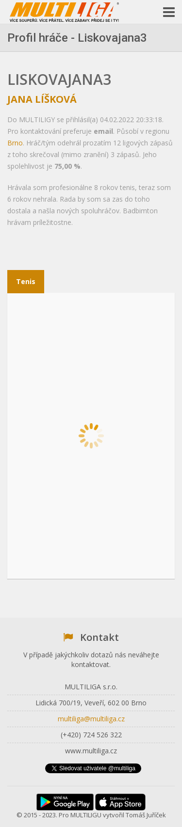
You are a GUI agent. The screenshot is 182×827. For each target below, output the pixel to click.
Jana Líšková (42, 99)
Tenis (25, 281)
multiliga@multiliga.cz (91, 718)
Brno (15, 142)
